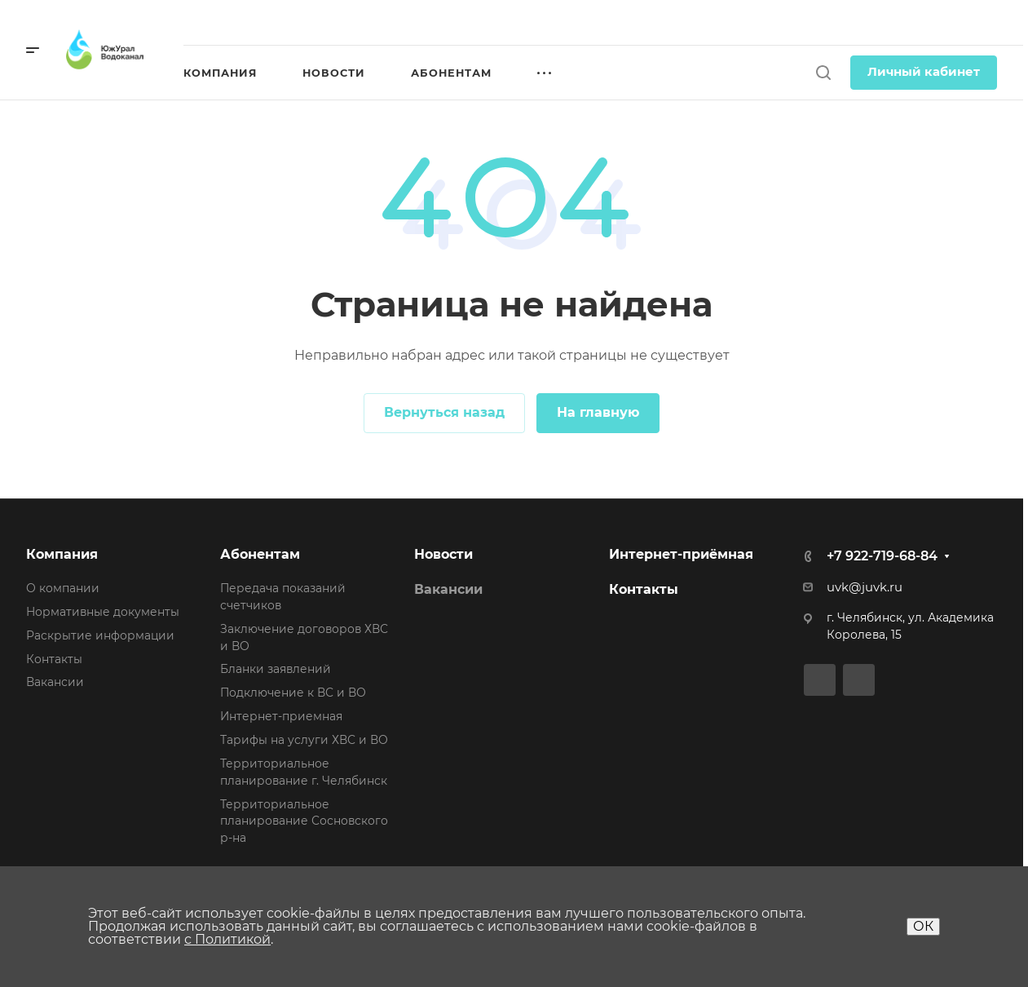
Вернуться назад (444, 412)
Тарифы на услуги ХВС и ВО (304, 739)
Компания (62, 554)
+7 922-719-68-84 (882, 556)
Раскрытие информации (100, 635)
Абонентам (260, 554)
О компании (62, 588)
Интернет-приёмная (681, 554)
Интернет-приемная (281, 716)
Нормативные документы (102, 611)
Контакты (54, 659)
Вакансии (55, 681)
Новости (443, 554)
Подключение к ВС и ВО (293, 692)
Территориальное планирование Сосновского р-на (304, 821)
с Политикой (227, 939)
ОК (923, 926)
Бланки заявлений (275, 668)
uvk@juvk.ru (864, 587)
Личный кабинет (923, 71)
